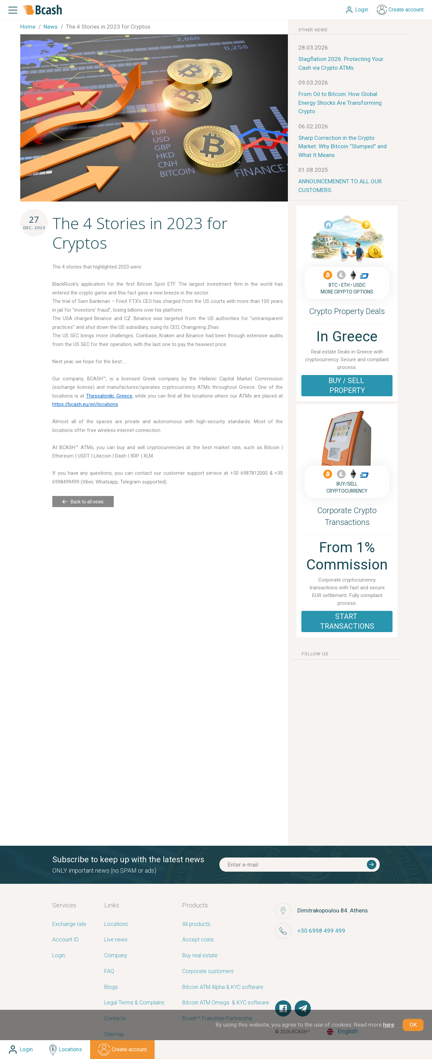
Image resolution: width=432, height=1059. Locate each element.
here (388, 1024)
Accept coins (198, 940)
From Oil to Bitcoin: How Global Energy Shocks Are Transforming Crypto (340, 103)
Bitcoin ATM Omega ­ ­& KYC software (225, 1003)
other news (313, 29)
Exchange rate (69, 924)
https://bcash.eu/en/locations (85, 404)
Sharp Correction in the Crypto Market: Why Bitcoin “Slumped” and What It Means (342, 146)
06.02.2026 (313, 126)
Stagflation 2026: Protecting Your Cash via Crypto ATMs (340, 63)
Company (115, 956)
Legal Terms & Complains (134, 1003)
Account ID (65, 940)
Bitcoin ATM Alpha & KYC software (222, 987)
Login (58, 956)
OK (413, 1024)
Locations (116, 924)
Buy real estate (200, 956)
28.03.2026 (313, 47)
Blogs (111, 987)
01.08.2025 (313, 169)
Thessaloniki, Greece (109, 396)
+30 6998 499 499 (321, 930)
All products (196, 924)
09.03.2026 (313, 82)
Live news (116, 940)
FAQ (109, 971)
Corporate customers (208, 971)
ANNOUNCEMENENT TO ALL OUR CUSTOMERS (340, 185)
